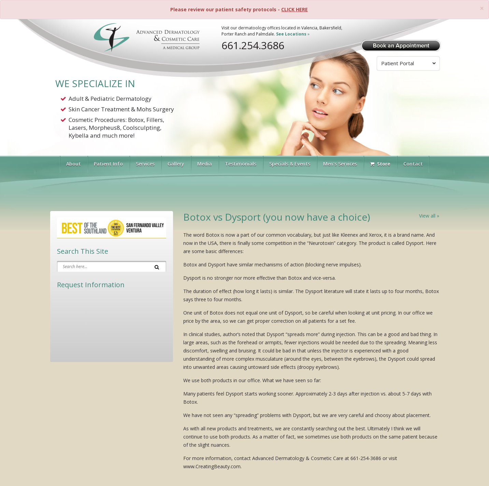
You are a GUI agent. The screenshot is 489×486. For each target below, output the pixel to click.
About (73, 164)
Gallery (176, 164)
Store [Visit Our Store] (380, 164)
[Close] (482, 8)
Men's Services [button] (340, 164)
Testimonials (240, 164)
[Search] (157, 266)
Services (145, 164)
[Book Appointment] (401, 45)
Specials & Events (289, 164)
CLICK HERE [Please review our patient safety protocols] (294, 9)
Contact (413, 164)
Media (204, 164)
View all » (429, 215)
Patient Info (108, 164)
